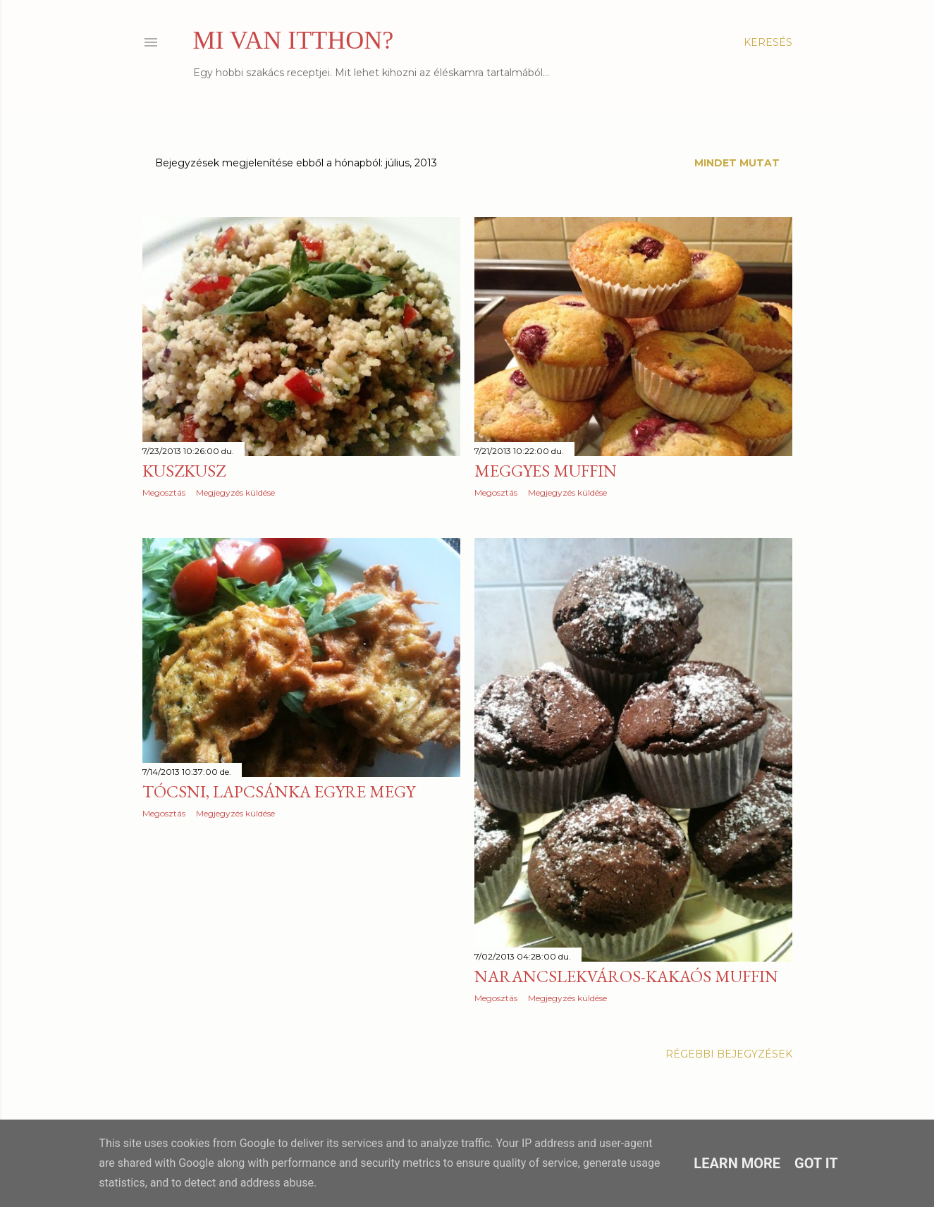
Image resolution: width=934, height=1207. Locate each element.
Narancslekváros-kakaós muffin (626, 976)
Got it (816, 1163)
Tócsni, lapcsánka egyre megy (278, 791)
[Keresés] (768, 42)
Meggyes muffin (545, 471)
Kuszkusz (184, 471)
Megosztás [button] (163, 492)
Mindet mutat (737, 163)
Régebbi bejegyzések (728, 1054)
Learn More (737, 1163)
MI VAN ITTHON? (293, 40)
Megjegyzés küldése (235, 492)
